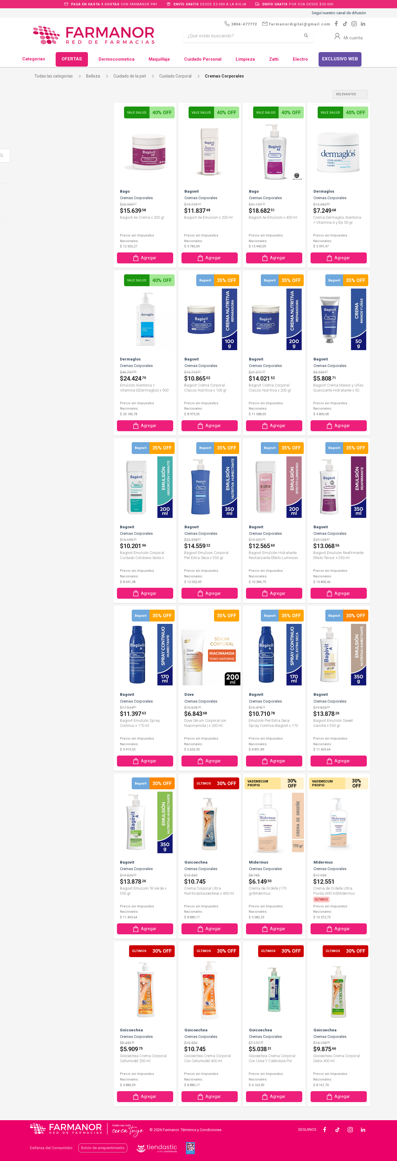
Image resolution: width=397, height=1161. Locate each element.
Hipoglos (47, 571)
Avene (45, 321)
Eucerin (47, 511)
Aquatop (47, 281)
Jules (44, 601)
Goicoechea (51, 551)
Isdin (44, 591)
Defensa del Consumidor (51, 1147)
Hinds (46, 561)
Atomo (46, 291)
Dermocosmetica (116, 59)
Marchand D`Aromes (59, 651)
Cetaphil (47, 431)
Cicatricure (50, 441)
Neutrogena (50, 681)
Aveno (45, 331)
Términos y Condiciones (201, 1129)
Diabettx (47, 491)
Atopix (45, 301)
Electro (300, 59)
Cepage (46, 411)
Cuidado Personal (202, 59)
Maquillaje (159, 59)
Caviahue (48, 401)
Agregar (144, 258)
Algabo (46, 261)
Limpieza (245, 59)
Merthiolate (50, 661)
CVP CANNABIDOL (56, 461)
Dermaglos (51, 481)
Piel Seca (48, 195)
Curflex (46, 451)
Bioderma (48, 371)
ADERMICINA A (53, 251)
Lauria (45, 631)
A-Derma (48, 231)
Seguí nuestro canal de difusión (339, 13)
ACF (43, 241)
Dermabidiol (50, 471)
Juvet (45, 611)
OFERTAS (72, 59)
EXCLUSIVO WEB (340, 59)
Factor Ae (48, 531)
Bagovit (48, 351)
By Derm (47, 381)
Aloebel (46, 271)
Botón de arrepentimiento (103, 1147)
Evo (43, 521)
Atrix (44, 311)
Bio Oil (45, 361)
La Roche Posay (54, 621)
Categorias (33, 59)
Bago (44, 341)
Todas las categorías (53, 76)
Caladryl (47, 391)
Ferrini (45, 541)
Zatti (274, 59)
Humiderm (49, 581)
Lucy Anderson (53, 641)
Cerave (46, 421)
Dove (44, 501)
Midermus (50, 671)
